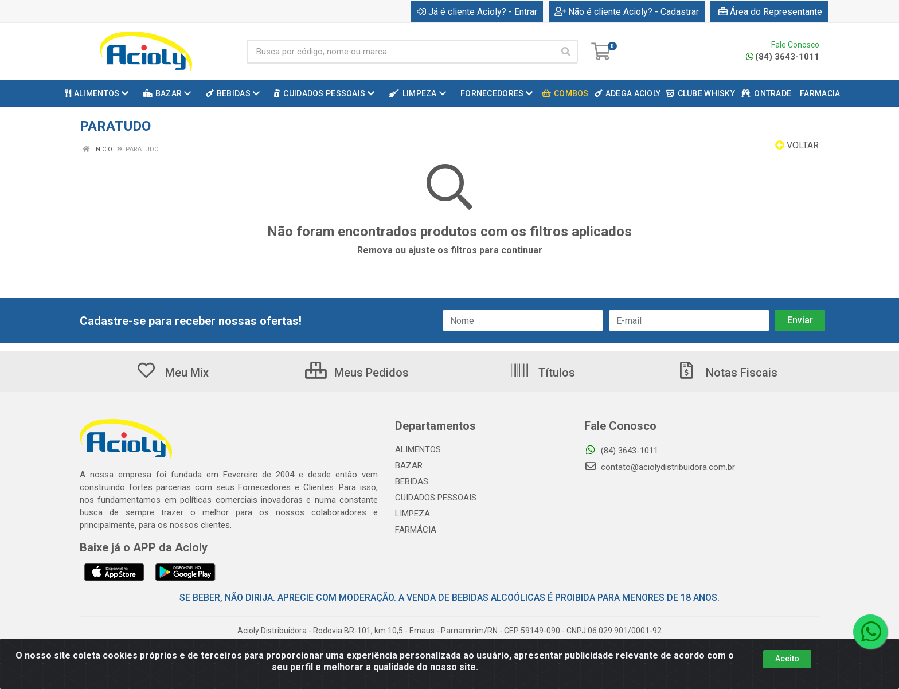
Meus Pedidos (357, 372)
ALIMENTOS (418, 449)
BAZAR (409, 465)
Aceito (787, 658)
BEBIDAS (411, 481)
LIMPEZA (412, 513)
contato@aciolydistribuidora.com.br (659, 467)
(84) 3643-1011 (782, 57)
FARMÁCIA (415, 529)
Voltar (797, 145)
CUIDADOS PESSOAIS (435, 497)
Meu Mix (172, 372)
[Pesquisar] (566, 52)
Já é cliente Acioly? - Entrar (477, 11)
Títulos (542, 372)
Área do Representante (770, 11)
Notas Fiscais (727, 372)
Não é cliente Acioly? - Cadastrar (626, 11)
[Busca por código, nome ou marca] (400, 52)
